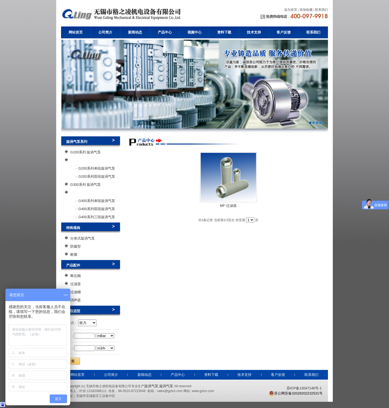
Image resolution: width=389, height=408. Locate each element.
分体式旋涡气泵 (82, 238)
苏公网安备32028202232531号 (296, 393)
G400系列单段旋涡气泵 (96, 201)
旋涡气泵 (151, 386)
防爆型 (75, 246)
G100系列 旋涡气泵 (85, 152)
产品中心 (165, 32)
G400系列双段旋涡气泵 (96, 209)
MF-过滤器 (228, 206)
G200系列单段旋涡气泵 (96, 168)
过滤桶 (75, 292)
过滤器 (75, 284)
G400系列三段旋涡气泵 (96, 217)
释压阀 (75, 276)
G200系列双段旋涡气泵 (96, 176)
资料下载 (224, 32)
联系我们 (313, 32)
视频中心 (194, 32)
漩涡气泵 (166, 386)
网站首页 (76, 32)
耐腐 (73, 254)
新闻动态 (135, 32)
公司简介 (105, 32)
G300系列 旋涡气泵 (85, 185)
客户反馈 (284, 32)
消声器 (75, 300)
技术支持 (254, 32)
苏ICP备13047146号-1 (304, 388)
